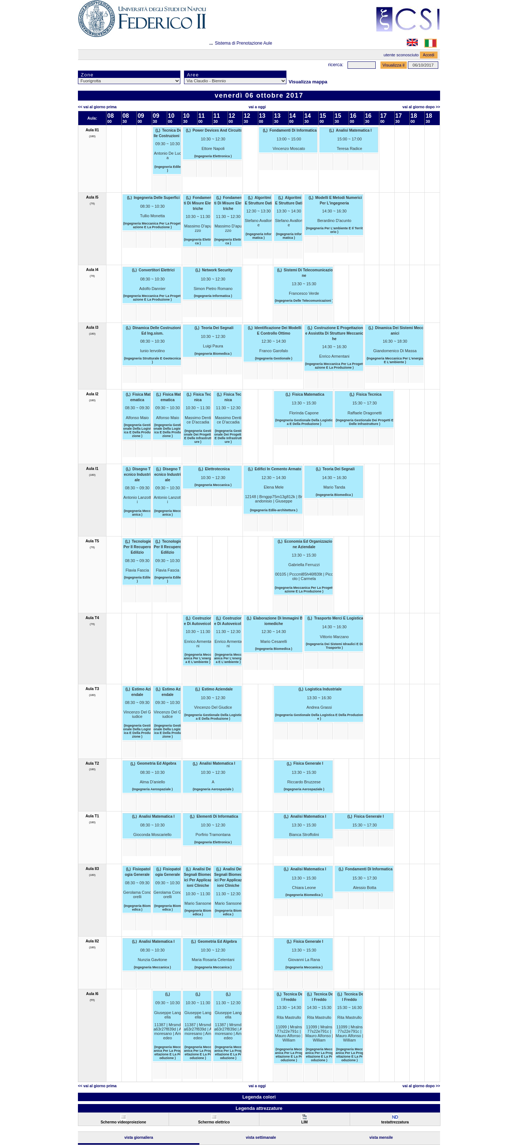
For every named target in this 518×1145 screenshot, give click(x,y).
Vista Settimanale (261, 1137)
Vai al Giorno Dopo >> (421, 107)
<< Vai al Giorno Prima (97, 107)
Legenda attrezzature (259, 1108)
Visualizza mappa (308, 81)
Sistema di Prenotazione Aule (243, 43)
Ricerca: (336, 64)
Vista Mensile (381, 1137)
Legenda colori (258, 1097)
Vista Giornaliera (138, 1137)
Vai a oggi (257, 107)
